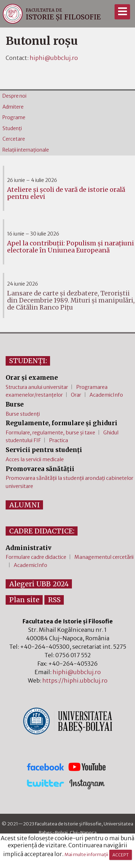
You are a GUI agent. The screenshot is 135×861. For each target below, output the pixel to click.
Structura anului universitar (37, 387)
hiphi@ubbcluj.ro (54, 57)
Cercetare (13, 139)
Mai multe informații (86, 854)
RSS (54, 600)
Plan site (24, 600)
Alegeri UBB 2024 (39, 584)
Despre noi (14, 96)
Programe (13, 118)
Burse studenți (23, 414)
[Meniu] (122, 11)
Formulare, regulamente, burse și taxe (50, 432)
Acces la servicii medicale (35, 459)
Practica (58, 440)
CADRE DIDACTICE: (41, 531)
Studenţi (12, 129)
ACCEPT (120, 854)
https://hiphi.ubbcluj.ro (75, 680)
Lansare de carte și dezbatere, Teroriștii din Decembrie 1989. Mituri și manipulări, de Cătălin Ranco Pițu (71, 300)
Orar (76, 395)
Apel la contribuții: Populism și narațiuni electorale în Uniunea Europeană (70, 246)
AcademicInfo (106, 395)
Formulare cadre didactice (36, 557)
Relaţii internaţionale (25, 150)
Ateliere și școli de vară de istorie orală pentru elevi (66, 193)
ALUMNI (24, 505)
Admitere (13, 107)
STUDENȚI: (28, 360)
